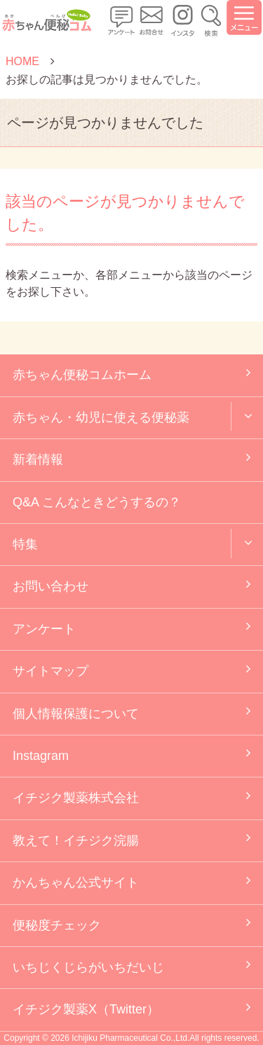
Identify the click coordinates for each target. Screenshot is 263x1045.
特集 (25, 544)
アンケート (44, 629)
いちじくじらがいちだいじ (88, 967)
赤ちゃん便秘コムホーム (82, 375)
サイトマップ (50, 671)
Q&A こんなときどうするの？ (97, 502)
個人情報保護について (76, 714)
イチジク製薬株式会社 (76, 798)
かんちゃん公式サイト (76, 883)
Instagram (41, 756)
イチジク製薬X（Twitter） (86, 1009)
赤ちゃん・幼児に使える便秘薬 (101, 417)
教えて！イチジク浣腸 (76, 840)
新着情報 (38, 459)
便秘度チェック (57, 925)
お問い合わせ (50, 586)
